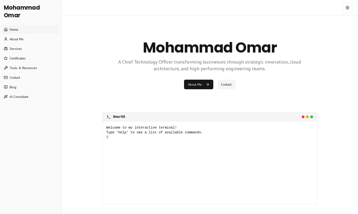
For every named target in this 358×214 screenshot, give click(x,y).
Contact (226, 84)
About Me (198, 84)
